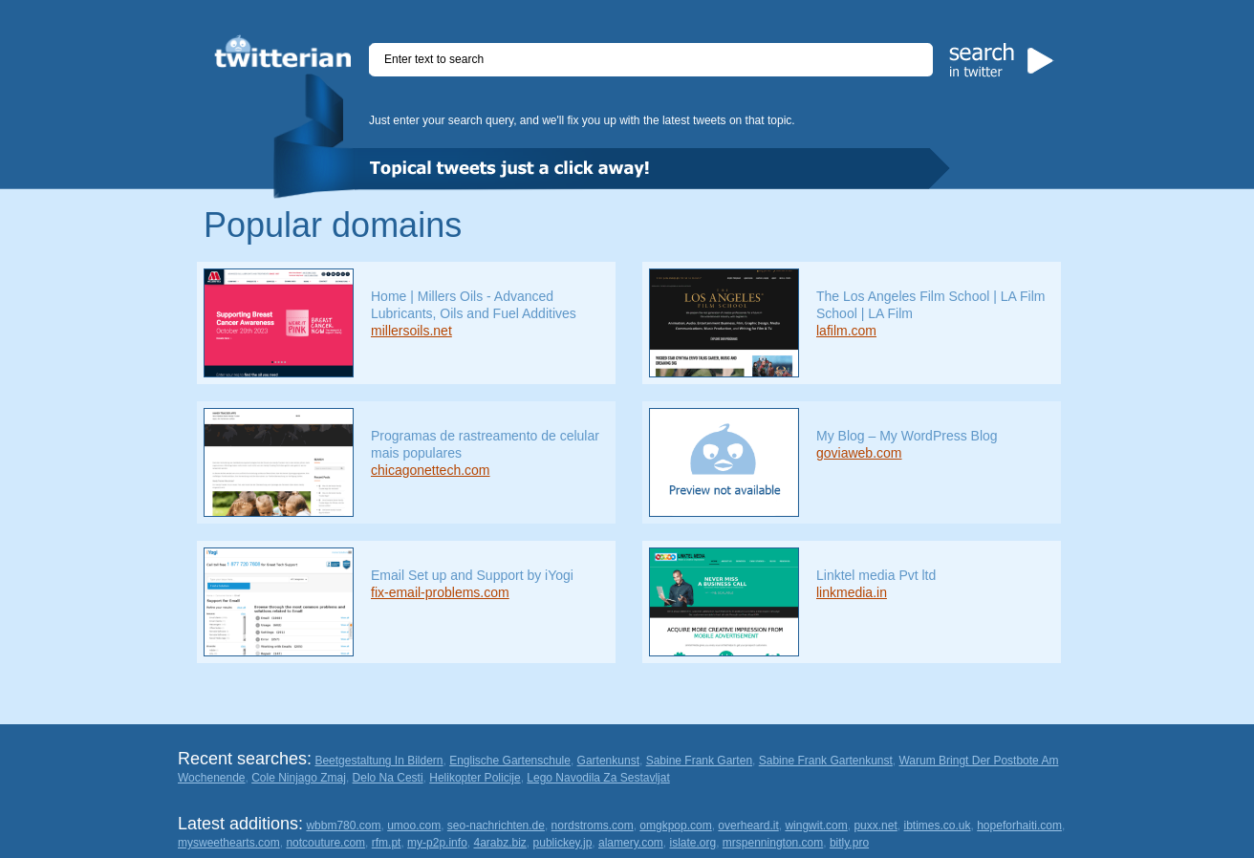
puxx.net (875, 825)
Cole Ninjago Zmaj (298, 777)
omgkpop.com (675, 825)
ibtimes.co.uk (936, 825)
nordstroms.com (592, 825)
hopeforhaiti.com (1019, 825)
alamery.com (630, 842)
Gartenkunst (608, 760)
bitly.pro (849, 842)
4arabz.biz (499, 842)
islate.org (692, 842)
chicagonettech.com (430, 470)
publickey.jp (563, 842)
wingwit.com (816, 825)
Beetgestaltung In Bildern (378, 760)
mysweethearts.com (229, 842)
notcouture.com (325, 842)
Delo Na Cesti (388, 777)
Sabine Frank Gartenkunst (826, 760)
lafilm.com (846, 330)
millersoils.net (411, 330)
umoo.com (414, 825)
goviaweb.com (859, 453)
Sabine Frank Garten (699, 760)
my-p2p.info (437, 842)
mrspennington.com (773, 842)
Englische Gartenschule (510, 760)
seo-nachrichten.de (496, 825)
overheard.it (748, 825)
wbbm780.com (343, 825)
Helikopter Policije (474, 777)
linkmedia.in (851, 592)
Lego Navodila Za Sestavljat (598, 777)
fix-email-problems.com (440, 592)
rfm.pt (386, 842)
